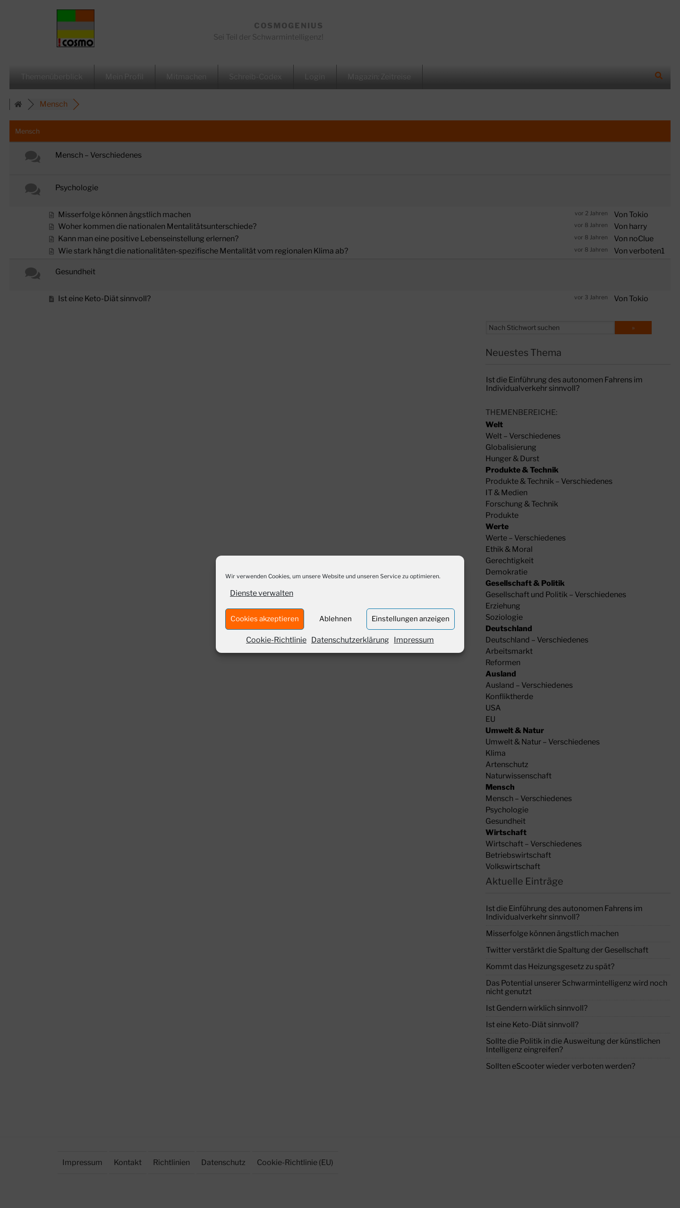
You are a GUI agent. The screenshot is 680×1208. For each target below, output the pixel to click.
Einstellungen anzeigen (411, 619)
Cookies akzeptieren (264, 619)
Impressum (414, 639)
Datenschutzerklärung (350, 639)
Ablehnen (335, 619)
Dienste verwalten (261, 593)
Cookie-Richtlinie (276, 639)
